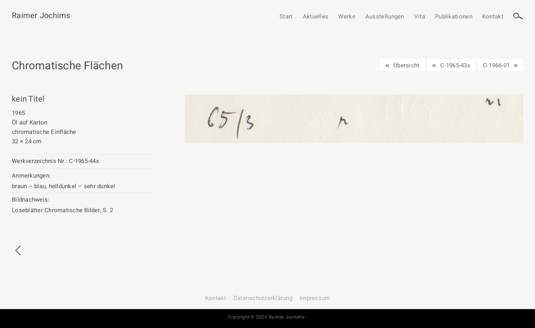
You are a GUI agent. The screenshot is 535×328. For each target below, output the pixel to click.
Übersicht (406, 65)
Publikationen (453, 17)
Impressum (315, 298)
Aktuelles (316, 17)
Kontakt (493, 17)
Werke (346, 17)
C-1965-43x (455, 65)
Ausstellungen (384, 17)
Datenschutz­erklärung (262, 298)
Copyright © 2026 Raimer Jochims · (267, 317)
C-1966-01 (496, 65)
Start (286, 17)
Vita (419, 17)
